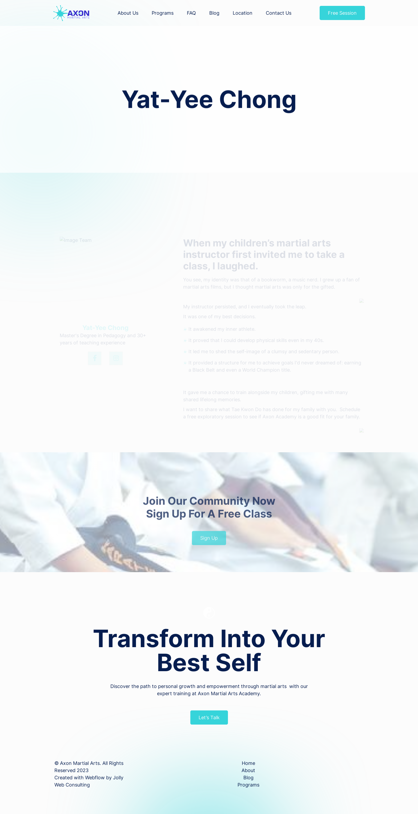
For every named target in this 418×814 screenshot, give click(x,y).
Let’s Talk (209, 717)
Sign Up (209, 545)
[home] (71, 13)
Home (248, 763)
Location (242, 13)
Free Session (342, 13)
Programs (163, 13)
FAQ (191, 13)
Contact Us (278, 13)
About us (128, 13)
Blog (214, 13)
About (248, 770)
